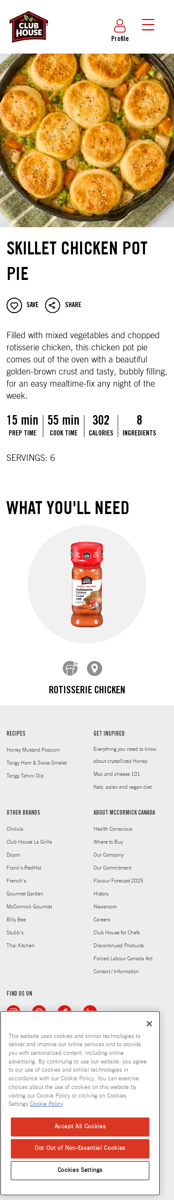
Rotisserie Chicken (87, 691)
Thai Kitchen (20, 939)
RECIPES (16, 728)
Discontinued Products (118, 939)
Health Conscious (112, 822)
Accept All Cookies (80, 1127)
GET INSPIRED (109, 728)
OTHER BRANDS (23, 807)
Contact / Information (116, 965)
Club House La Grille (29, 835)
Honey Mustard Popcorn (33, 743)
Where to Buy (108, 835)
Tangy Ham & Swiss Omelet (36, 756)
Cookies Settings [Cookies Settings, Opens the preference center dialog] (80, 1170)
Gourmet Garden (24, 887)
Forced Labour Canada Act (122, 952)
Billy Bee (16, 913)
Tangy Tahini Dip (25, 769)
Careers (101, 913)
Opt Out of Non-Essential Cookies (80, 1148)
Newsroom (105, 900)
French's (16, 874)
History (101, 887)
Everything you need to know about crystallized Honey (124, 748)
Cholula (14, 822)
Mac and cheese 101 (116, 767)
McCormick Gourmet (29, 900)
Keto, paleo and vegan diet (122, 780)
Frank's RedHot (23, 861)
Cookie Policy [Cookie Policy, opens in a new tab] (46, 1104)
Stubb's (14, 926)
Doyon (13, 848)
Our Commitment (112, 861)
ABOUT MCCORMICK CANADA (124, 807)
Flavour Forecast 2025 (118, 874)
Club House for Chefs (116, 926)
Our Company (108, 848)
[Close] (149, 1023)
